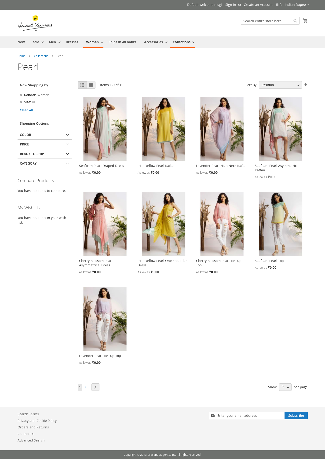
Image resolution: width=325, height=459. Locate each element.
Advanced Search (31, 440)
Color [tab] (25, 134)
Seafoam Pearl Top (269, 260)
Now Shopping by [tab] (34, 85)
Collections (41, 56)
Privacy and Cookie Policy (37, 420)
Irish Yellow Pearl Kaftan (156, 165)
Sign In (230, 4)
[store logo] (35, 23)
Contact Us (26, 433)
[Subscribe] (296, 415)
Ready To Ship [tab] (32, 154)
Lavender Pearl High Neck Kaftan (222, 165)
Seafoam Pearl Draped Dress (101, 165)
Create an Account (258, 4)
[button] (292, 4)
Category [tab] (28, 163)
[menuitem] (21, 41)
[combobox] (270, 21)
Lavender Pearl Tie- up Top (100, 355)
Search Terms (28, 414)
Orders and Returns (33, 427)
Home (22, 56)
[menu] (162, 42)
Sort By (250, 85)
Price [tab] (24, 144)
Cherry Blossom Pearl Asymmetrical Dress (96, 262)
